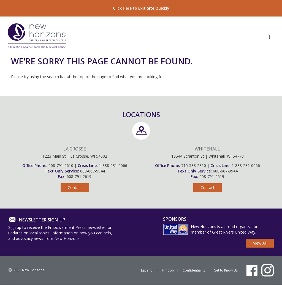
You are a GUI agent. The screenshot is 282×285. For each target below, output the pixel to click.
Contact (75, 187)
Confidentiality (194, 270)
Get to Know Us (226, 270)
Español (147, 270)
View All (260, 243)
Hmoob (168, 270)
